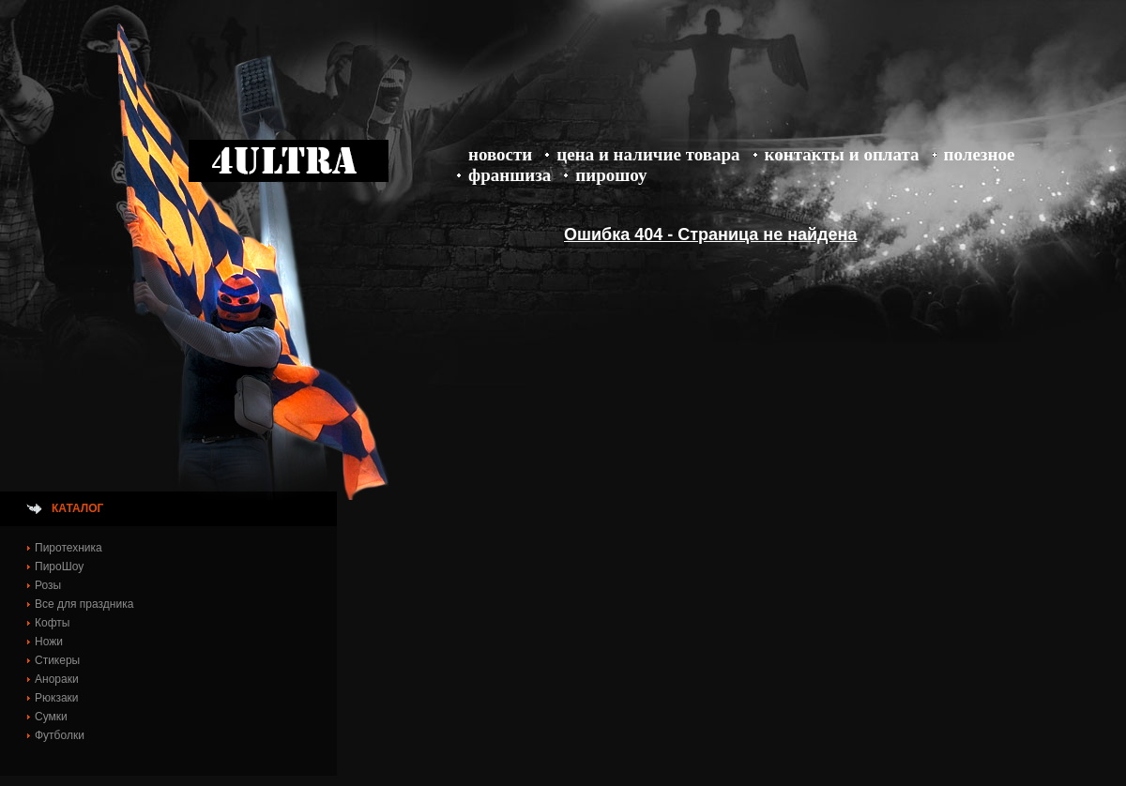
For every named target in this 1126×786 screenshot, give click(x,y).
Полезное (979, 154)
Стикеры (57, 660)
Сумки (51, 716)
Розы (48, 585)
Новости (500, 154)
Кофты (52, 622)
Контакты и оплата (842, 154)
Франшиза (509, 175)
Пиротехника (68, 547)
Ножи (49, 641)
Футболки (59, 735)
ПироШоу (611, 175)
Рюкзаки (57, 697)
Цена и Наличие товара (647, 154)
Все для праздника (84, 604)
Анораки (57, 679)
